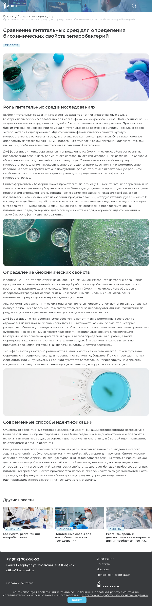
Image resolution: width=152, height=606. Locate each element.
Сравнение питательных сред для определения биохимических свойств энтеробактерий (69, 19)
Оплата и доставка (19, 583)
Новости (103, 569)
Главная (8, 16)
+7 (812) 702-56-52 (22, 559)
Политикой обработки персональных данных (115, 595)
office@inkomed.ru (20, 570)
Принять (77, 600)
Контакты (103, 564)
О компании (105, 558)
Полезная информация (34, 16)
